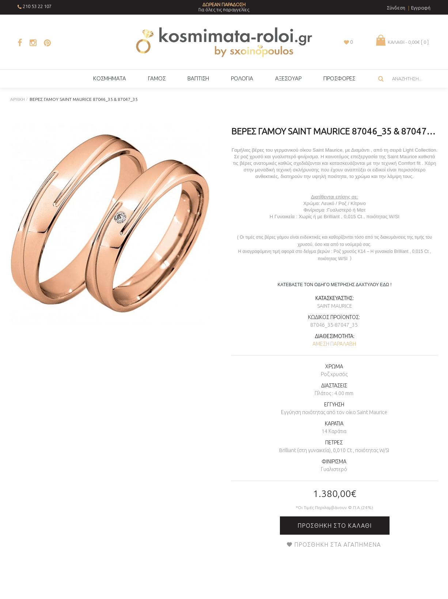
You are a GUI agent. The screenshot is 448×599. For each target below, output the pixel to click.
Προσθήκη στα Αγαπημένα (337, 544)
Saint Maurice (334, 306)
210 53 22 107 (37, 6)
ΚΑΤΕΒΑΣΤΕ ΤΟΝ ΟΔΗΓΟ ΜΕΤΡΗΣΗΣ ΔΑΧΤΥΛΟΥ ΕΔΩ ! (335, 284)
